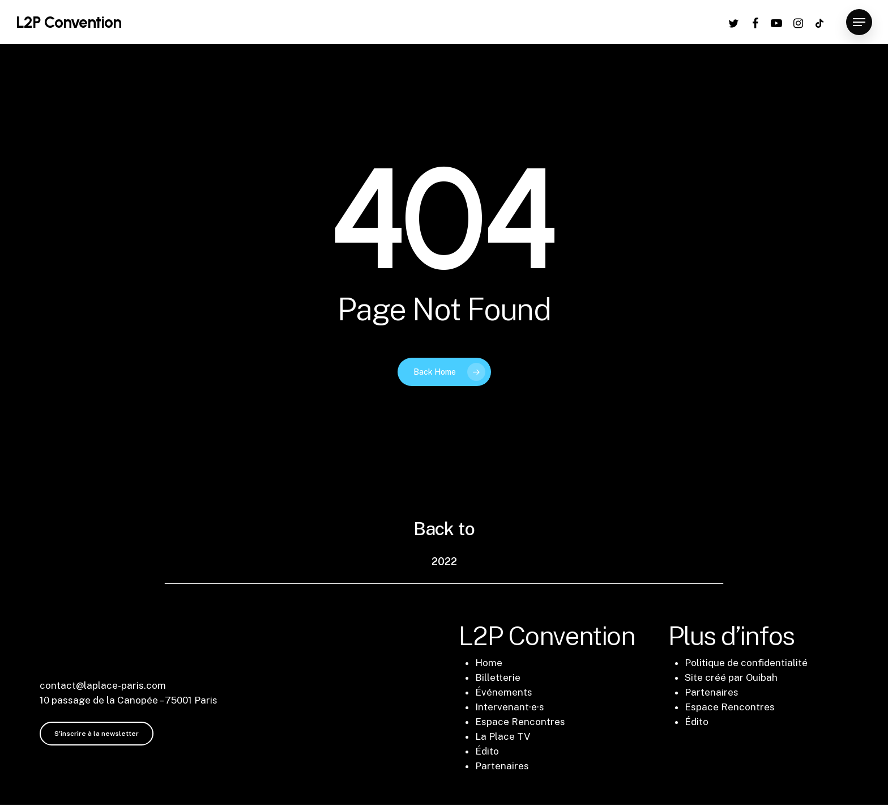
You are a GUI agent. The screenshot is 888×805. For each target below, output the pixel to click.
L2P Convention (68, 22)
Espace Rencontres (520, 721)
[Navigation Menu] (859, 22)
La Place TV (502, 736)
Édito (487, 751)
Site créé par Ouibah (731, 677)
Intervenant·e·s (509, 707)
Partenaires (502, 766)
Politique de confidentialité (746, 662)
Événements (503, 692)
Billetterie (497, 677)
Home (488, 662)
